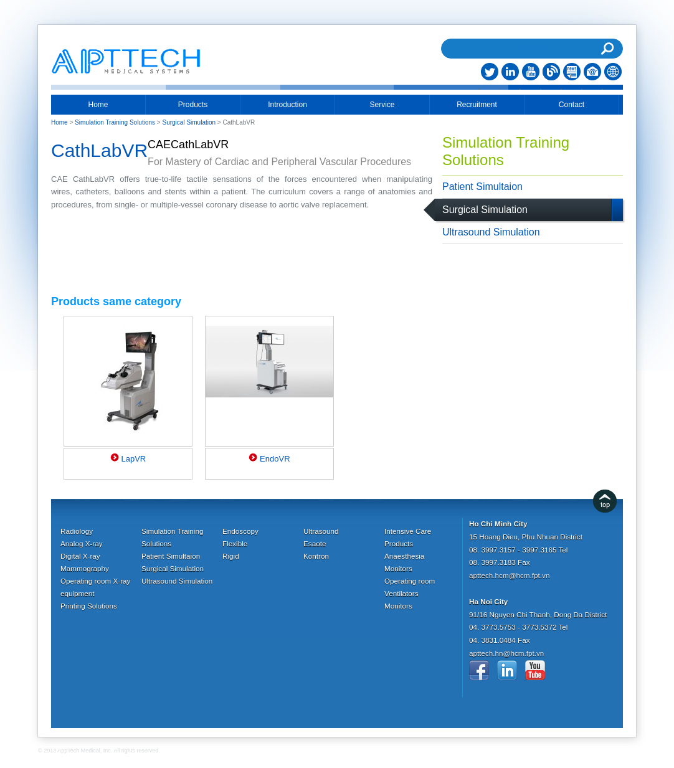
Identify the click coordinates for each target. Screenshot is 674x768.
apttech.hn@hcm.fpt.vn (506, 653)
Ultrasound (321, 531)
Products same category (116, 301)
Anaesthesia (404, 556)
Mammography (84, 568)
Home (98, 104)
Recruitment (477, 104)
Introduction (287, 104)
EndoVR (275, 458)
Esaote (314, 543)
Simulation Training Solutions (505, 151)
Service (381, 104)
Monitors (398, 568)
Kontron (316, 556)
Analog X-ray (81, 543)
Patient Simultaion (482, 186)
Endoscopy (240, 531)
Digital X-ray (80, 556)
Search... (532, 32)
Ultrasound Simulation (491, 232)
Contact (571, 104)
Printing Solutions (88, 606)
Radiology (76, 531)
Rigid (230, 556)
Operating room (409, 581)
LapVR (133, 458)
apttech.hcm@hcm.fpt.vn (509, 575)
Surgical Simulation (485, 209)
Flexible (234, 543)
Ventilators (401, 593)
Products (192, 104)
